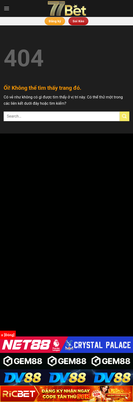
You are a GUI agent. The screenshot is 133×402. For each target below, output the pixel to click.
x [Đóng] (8, 335)
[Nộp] (124, 116)
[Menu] (6, 8)
